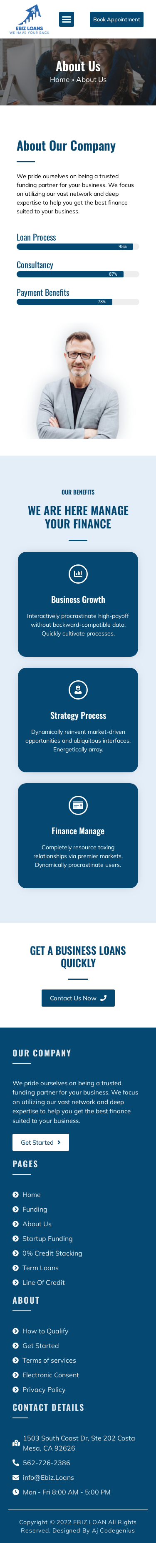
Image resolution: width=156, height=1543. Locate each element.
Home (59, 79)
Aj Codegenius (113, 1530)
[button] (66, 19)
